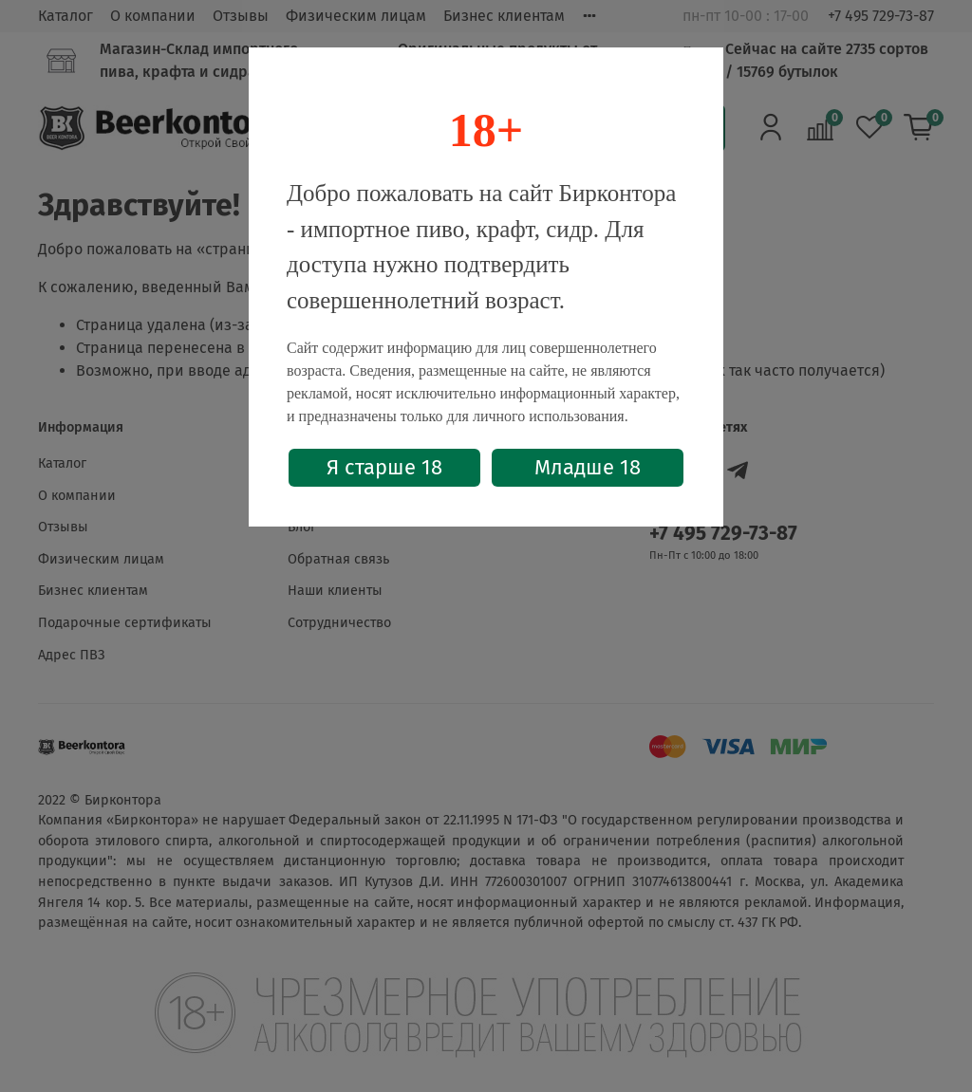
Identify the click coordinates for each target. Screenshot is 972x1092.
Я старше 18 (384, 467)
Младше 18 (587, 467)
